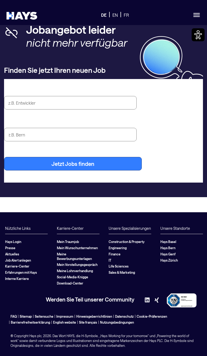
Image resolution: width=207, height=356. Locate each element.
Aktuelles (12, 254)
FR (126, 15)
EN (115, 15)
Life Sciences (119, 266)
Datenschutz (124, 316)
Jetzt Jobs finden (72, 163)
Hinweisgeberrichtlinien (94, 316)
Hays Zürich (169, 260)
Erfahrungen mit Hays (21, 272)
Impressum (64, 316)
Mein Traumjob (68, 242)
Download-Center (70, 283)
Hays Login (13, 242)
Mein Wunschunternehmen (77, 248)
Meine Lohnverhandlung (75, 271)
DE (103, 15)
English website (64, 322)
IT (110, 260)
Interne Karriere (17, 278)
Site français (88, 322)
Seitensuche (44, 316)
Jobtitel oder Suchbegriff (35, 90)
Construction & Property (126, 242)
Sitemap (26, 316)
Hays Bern (167, 248)
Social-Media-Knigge (72, 277)
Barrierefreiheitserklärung (30, 322)
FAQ (14, 316)
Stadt (10, 121)
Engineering (118, 248)
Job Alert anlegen (18, 260)
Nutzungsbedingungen (117, 322)
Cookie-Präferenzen (152, 316)
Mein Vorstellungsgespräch (77, 264)
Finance (114, 254)
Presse (10, 248)
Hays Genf (167, 254)
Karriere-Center (17, 266)
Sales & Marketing (122, 272)
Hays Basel (168, 242)
